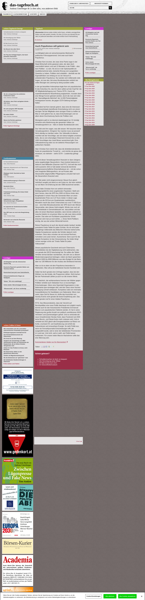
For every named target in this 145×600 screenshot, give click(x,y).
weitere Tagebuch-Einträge (13, 28)
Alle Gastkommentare (11, 225)
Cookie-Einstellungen (93, 597)
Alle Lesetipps (9, 292)
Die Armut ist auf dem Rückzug (13, 338)
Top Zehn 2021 (90, 97)
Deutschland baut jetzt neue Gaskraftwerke (16, 272)
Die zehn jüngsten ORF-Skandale (13, 109)
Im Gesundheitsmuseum (48, 365)
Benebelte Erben (8, 186)
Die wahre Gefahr (9, 114)
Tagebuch (7, 14)
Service (42, 14)
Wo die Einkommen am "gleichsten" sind (16, 357)
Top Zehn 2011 (90, 120)
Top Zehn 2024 (90, 91)
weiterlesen (39, 40)
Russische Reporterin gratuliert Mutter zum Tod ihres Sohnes (92, 41)
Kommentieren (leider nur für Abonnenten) (50, 342)
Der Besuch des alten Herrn (12, 49)
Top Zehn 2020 (90, 100)
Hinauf (78, 441)
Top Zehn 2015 (90, 111)
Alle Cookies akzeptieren (127, 597)
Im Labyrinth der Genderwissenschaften (15, 206)
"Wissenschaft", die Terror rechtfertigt (15, 288)
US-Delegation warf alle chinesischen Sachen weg (92, 34)
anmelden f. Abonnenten (78, 3)
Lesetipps (33, 14)
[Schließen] (141, 597)
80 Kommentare (78, 48)
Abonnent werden (101, 3)
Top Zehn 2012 (90, 118)
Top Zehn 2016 (90, 109)
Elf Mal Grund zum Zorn (48, 363)
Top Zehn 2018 (90, 104)
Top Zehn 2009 (90, 124)
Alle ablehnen (109, 597)
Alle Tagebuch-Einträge (12, 126)
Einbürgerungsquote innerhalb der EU (15, 332)
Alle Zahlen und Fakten (11, 363)
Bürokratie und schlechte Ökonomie (14, 219)
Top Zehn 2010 (90, 122)
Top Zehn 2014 (90, 113)
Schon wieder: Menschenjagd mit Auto (15, 285)
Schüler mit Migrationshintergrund (14, 355)
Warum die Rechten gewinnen (12, 120)
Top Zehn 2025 (90, 88)
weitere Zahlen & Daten (12, 325)
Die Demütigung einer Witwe (49, 361)
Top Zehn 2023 (90, 93)
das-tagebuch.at (24, 4)
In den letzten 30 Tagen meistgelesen (93, 83)
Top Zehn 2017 (90, 106)
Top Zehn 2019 (90, 102)
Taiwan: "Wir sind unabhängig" (13, 281)
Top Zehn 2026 (90, 86)
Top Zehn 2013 (90, 115)
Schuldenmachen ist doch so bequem (53, 359)
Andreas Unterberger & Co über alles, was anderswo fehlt (34, 8)
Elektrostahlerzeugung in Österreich (14, 180)
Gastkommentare (20, 14)
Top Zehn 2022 (90, 95)
